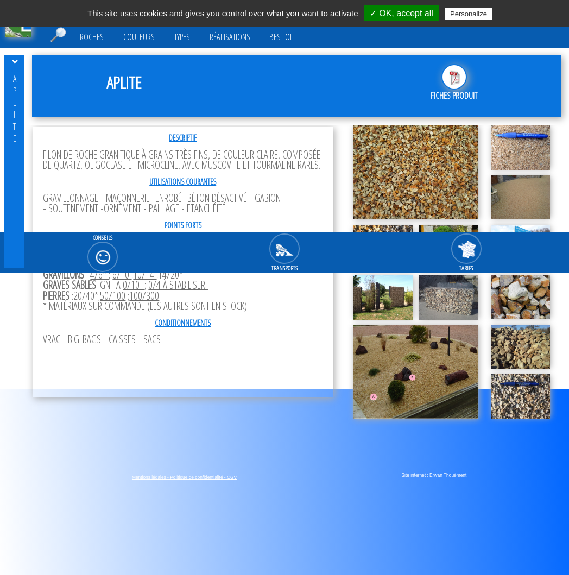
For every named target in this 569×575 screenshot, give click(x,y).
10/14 (144, 274)
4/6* (99, 274)
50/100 (112, 295)
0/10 (133, 284)
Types (182, 37)
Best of (281, 37)
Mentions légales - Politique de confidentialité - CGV (184, 477)
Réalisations (230, 37)
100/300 (144, 295)
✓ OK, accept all (401, 13)
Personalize (468, 14)
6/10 (121, 274)
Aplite (15, 108)
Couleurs (139, 37)
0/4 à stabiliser (178, 284)
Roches (92, 37)
